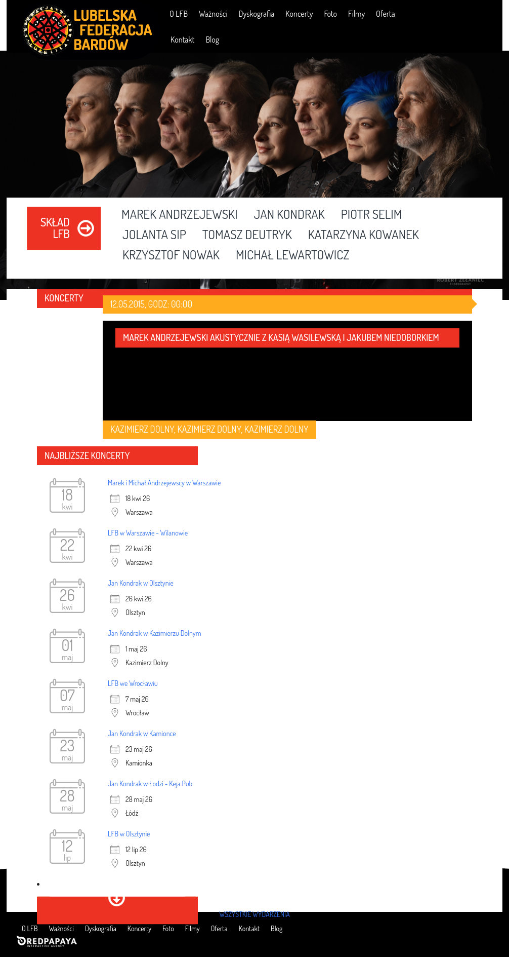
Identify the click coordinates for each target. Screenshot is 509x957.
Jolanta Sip (154, 235)
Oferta (385, 14)
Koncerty (299, 14)
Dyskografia (256, 14)
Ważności (213, 14)
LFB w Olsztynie (129, 833)
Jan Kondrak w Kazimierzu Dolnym (154, 633)
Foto (330, 14)
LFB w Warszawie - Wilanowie (148, 532)
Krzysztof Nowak (171, 255)
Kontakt (182, 39)
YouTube (458, 13)
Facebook (429, 13)
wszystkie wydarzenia (254, 914)
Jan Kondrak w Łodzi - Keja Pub (150, 783)
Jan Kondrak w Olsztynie (141, 583)
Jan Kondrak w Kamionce (142, 733)
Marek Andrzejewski (179, 215)
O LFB (178, 14)
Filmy (356, 14)
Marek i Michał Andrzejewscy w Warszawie (164, 482)
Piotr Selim (371, 215)
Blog (212, 39)
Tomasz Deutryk (247, 235)
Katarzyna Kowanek (363, 235)
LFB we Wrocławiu (133, 683)
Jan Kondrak (289, 215)
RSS (487, 13)
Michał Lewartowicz (293, 255)
